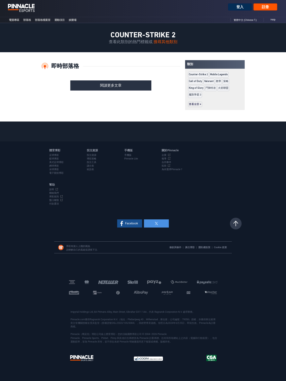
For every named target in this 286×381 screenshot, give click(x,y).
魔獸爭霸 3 (195, 95)
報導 (164, 158)
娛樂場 (72, 20)
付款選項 (54, 203)
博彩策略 (91, 158)
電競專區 (14, 20)
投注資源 (91, 155)
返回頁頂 (236, 224)
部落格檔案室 (42, 20)
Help (273, 19)
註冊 (265, 7)
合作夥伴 (166, 162)
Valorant (209, 81)
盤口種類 (54, 200)
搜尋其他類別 (165, 42)
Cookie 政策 (220, 247)
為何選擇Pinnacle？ (172, 169)
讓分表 (90, 165)
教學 (218, 81)
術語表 (90, 169)
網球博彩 (54, 165)
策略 (225, 81)
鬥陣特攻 (211, 88)
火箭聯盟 (223, 88)
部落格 (27, 20)
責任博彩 (190, 247)
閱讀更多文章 (111, 85)
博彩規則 (54, 196)
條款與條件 (175, 247)
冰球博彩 (54, 169)
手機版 (127, 155)
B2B (164, 165)
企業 (164, 155)
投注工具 (91, 162)
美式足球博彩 (56, 162)
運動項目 (59, 20)
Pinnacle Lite (131, 158)
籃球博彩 (54, 158)
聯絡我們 (54, 193)
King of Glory (196, 88)
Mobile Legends (219, 74)
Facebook (131, 223)
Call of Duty (195, 81)
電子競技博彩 (56, 173)
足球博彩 (54, 155)
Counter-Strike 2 (198, 74)
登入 (239, 7)
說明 (51, 189)
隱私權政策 (204, 247)
